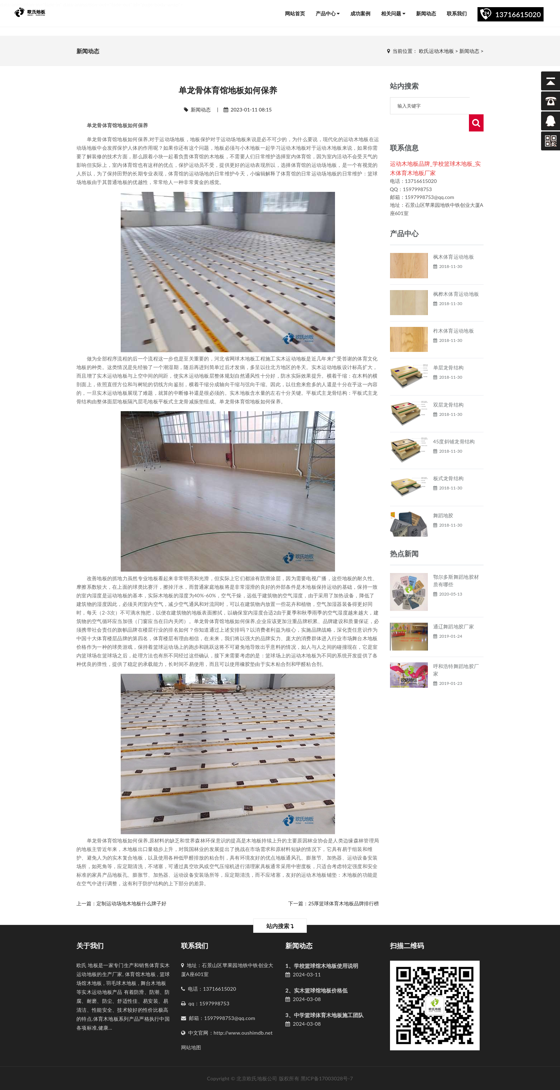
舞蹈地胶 (443, 498)
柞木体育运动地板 (453, 313)
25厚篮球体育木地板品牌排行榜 (343, 903)
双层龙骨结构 (448, 387)
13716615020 (518, 14)
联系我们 (457, 13)
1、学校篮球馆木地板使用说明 (321, 965)
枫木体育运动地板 (453, 240)
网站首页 (295, 13)
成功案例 (360, 13)
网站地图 (191, 1047)
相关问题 (393, 13)
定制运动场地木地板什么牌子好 (131, 903)
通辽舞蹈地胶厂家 (453, 609)
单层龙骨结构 (448, 350)
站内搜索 (280, 925)
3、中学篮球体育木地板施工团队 (324, 1015)
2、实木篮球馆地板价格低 (316, 990)
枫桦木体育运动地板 (456, 277)
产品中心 (328, 13)
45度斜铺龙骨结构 (454, 424)
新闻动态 (426, 13)
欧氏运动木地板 (436, 51)
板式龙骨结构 (448, 461)
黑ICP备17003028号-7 (327, 1078)
